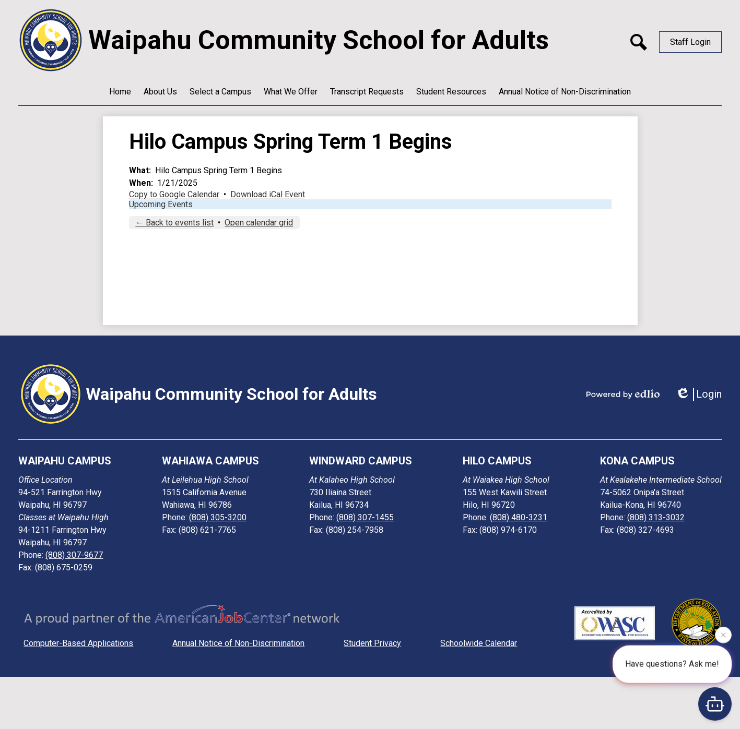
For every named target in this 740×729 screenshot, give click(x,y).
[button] (160, 91)
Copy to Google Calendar (174, 194)
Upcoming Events (161, 204)
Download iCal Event (267, 194)
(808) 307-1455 (365, 517)
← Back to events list (174, 223)
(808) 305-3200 (217, 517)
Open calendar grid (259, 223)
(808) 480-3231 (518, 517)
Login (698, 394)
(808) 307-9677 (74, 555)
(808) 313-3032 (656, 517)
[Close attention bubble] (723, 634)
